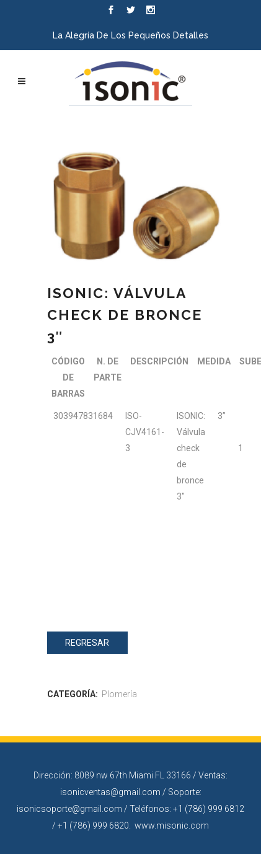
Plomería (119, 694)
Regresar (87, 643)
